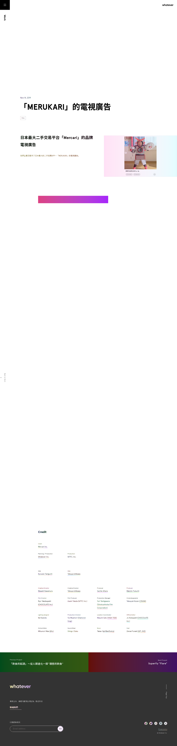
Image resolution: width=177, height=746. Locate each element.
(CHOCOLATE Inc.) (45, 605)
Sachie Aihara (102, 591)
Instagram (155, 723)
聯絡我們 (14, 707)
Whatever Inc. (43, 557)
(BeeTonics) (109, 631)
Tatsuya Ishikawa (74, 574)
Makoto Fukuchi (133, 591)
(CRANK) (142, 601)
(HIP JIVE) (142, 631)
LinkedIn (160, 723)
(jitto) (52, 631)
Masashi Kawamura (45, 591)
